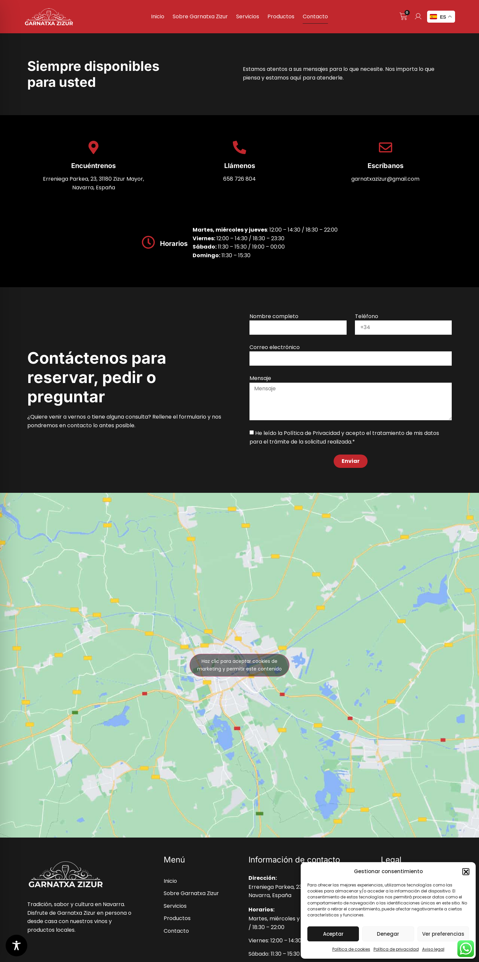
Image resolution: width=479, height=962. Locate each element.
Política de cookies (351, 949)
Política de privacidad (396, 949)
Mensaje (260, 378)
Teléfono (366, 316)
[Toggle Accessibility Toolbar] (16, 945)
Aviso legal (433, 949)
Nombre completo (273, 316)
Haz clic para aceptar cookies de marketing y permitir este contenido (239, 665)
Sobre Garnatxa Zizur (200, 16)
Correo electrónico (274, 347)
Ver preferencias (443, 933)
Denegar (388, 933)
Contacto (315, 16)
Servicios (247, 16)
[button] (465, 871)
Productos (280, 16)
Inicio (157, 16)
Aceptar (333, 933)
